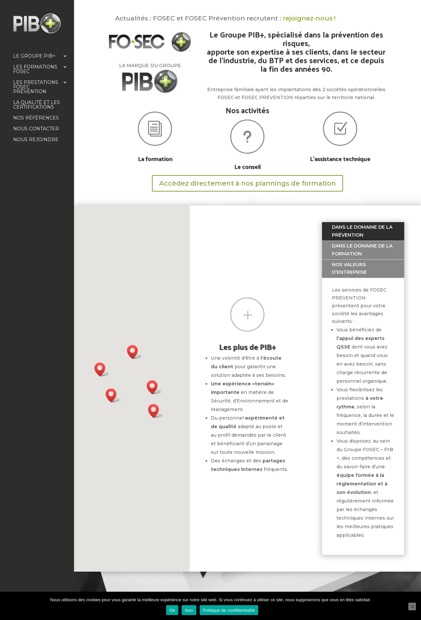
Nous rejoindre (36, 139)
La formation (155, 158)
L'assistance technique (340, 158)
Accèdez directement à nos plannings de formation (247, 183)
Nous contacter (36, 129)
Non (189, 610)
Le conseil (247, 166)
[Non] (412, 606)
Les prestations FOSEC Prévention (35, 87)
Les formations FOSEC (35, 69)
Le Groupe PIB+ (34, 56)
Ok (172, 610)
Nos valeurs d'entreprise (349, 268)
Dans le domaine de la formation (362, 250)
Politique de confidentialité (229, 610)
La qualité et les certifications (36, 105)
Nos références (36, 118)
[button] (113, 395)
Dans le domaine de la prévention (362, 231)
